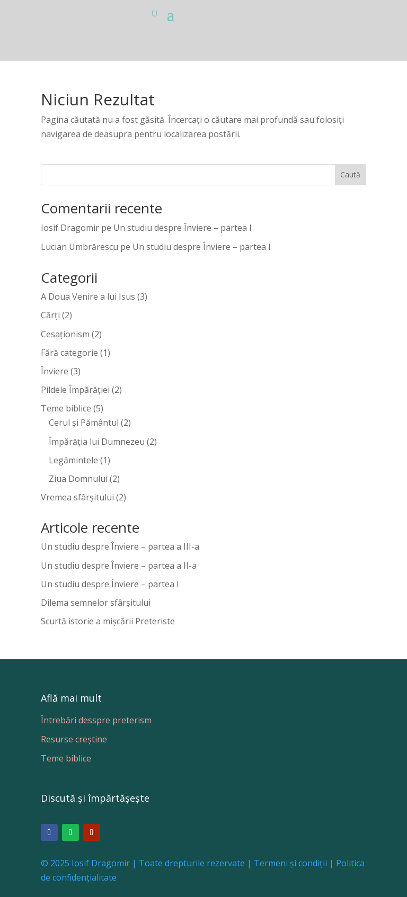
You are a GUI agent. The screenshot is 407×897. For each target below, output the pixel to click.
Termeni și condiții (290, 863)
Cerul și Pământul (84, 422)
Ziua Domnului (78, 479)
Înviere (54, 371)
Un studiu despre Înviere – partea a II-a (119, 565)
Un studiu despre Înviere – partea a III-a (120, 546)
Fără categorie (69, 352)
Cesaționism (65, 334)
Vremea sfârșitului (77, 497)
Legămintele (73, 460)
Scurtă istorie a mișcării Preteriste (108, 621)
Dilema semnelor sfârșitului (96, 602)
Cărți (50, 315)
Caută (350, 174)
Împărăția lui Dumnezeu (97, 441)
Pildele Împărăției (75, 390)
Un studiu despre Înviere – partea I (182, 228)
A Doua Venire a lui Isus (88, 296)
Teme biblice (66, 408)
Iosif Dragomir (70, 228)
